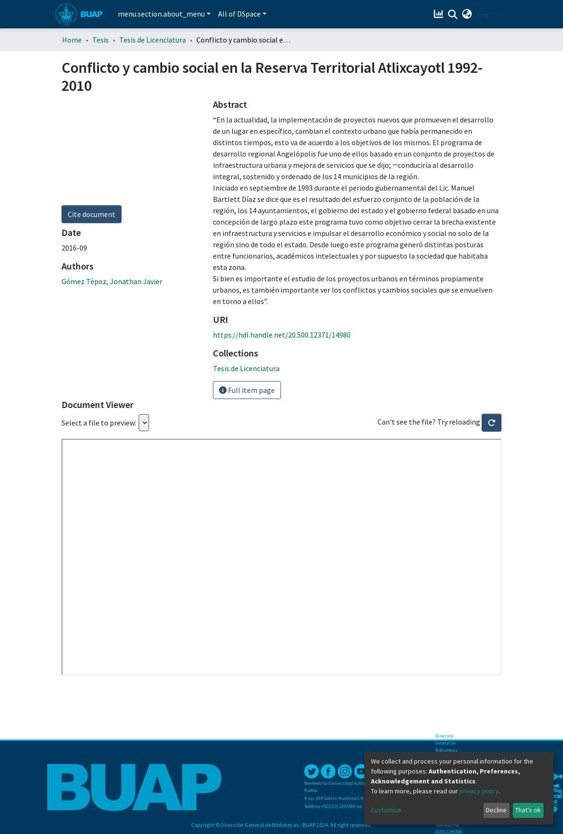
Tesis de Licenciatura (152, 39)
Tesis (100, 39)
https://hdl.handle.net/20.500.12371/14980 (282, 334)
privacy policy (479, 791)
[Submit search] (453, 15)
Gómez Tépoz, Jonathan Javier (112, 281)
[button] (467, 14)
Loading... (144, 422)
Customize (386, 810)
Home (72, 39)
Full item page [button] (247, 390)
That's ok (528, 810)
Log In (487, 14)
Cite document (91, 214)
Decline (496, 810)
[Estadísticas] (440, 14)
